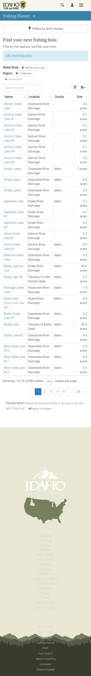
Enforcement (45, 560)
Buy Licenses (45, 626)
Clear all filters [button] (13, 79)
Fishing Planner (45, 642)
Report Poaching (45, 658)
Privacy (45, 593)
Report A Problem (45, 579)
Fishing (45, 540)
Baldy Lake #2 (13, 277)
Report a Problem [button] (40, 408)
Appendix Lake (14, 201)
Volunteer (45, 588)
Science (45, 569)
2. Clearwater (24, 73)
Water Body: (11, 67)
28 (78, 391)
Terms (45, 598)
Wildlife (45, 550)
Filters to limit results (45, 29)
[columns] (83, 87)
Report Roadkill (46, 669)
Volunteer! (45, 664)
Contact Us (45, 574)
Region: (8, 73)
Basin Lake (11, 298)
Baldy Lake (11, 266)
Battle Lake (11, 324)
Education (45, 555)
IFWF (45, 648)
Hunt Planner (45, 632)
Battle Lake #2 (13, 335)
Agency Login (46, 607)
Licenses (45, 545)
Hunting (45, 536)
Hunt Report (45, 653)
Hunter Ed (45, 637)
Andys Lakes (12, 169)
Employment (45, 583)
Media (45, 564)
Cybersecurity (45, 602)
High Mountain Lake (33, 67)
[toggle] (75, 87)
